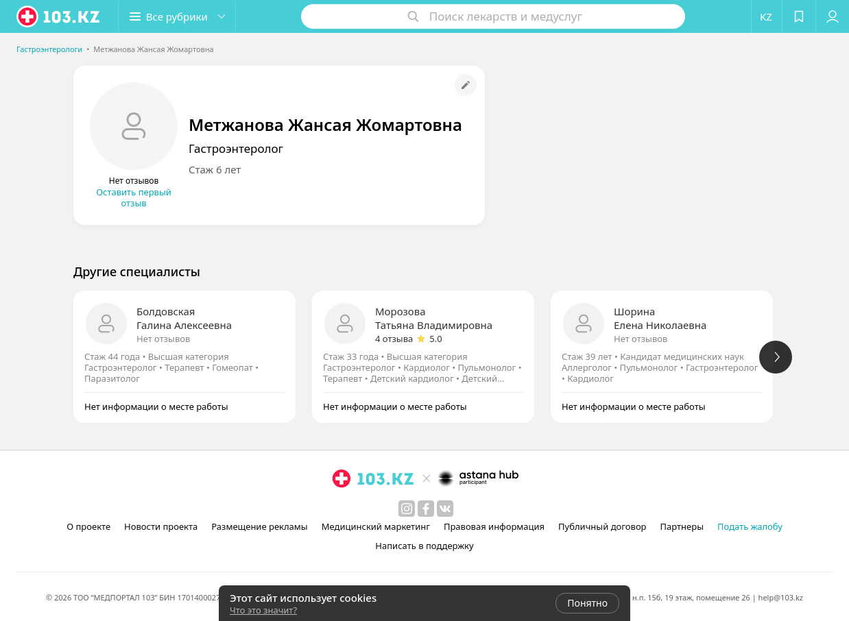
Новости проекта (161, 526)
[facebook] (426, 508)
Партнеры (682, 526)
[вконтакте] (445, 508)
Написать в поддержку (424, 545)
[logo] (58, 16)
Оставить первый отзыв (133, 197)
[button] (177, 16)
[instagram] (406, 508)
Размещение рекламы (259, 526)
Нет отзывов (163, 338)
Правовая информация (494, 526)
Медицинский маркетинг (376, 526)
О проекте (88, 526)
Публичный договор (602, 526)
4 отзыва (394, 338)
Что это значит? (263, 610)
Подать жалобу (749, 526)
